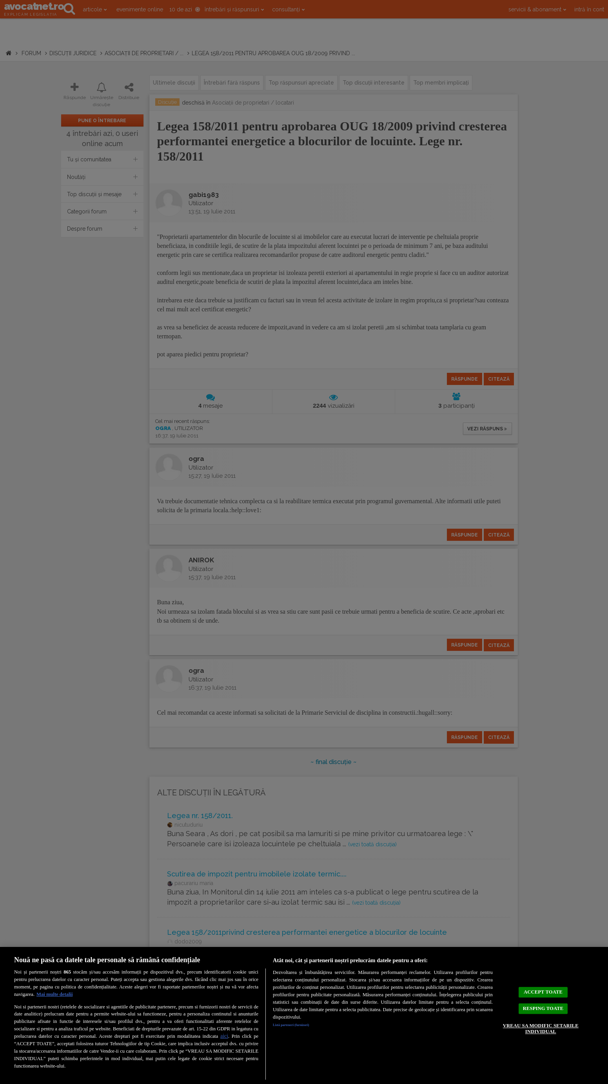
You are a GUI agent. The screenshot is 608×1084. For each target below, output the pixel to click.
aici (224, 1036)
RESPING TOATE (542, 1008)
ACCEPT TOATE (543, 985)
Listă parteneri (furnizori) (301, 1026)
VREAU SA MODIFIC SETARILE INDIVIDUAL (540, 1035)
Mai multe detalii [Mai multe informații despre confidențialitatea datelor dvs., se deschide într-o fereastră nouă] (54, 994)
